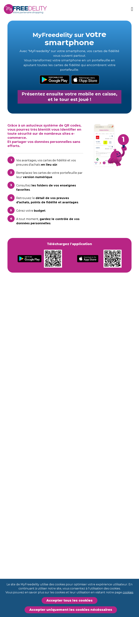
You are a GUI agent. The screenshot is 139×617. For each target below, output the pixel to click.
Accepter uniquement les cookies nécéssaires (70, 610)
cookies (128, 592)
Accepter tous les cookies (69, 600)
